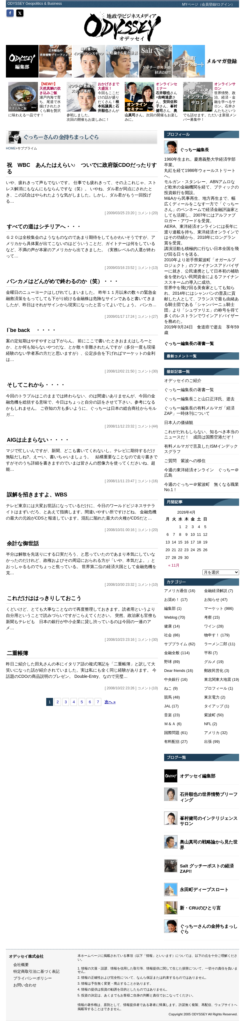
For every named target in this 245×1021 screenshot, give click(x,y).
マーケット (213, 608)
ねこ (168, 688)
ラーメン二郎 (215, 644)
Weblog (170, 617)
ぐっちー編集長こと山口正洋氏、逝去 (199, 398)
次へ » (110, 702)
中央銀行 (172, 679)
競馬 (168, 697)
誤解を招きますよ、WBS (37, 495)
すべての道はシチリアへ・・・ (44, 227)
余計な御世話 (23, 543)
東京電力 (212, 697)
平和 (208, 653)
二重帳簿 (17, 653)
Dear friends (174, 670)
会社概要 (21, 964)
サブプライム (175, 644)
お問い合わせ (24, 985)
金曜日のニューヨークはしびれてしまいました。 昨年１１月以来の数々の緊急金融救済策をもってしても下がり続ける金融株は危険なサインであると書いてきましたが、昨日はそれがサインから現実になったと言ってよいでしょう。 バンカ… (81, 298)
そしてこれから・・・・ (36, 385)
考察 (208, 617)
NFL (207, 724)
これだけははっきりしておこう (44, 598)
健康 (168, 626)
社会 (168, 635)
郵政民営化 (213, 670)
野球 (168, 661)
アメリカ (212, 732)
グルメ (210, 661)
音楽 (168, 715)
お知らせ (212, 599)
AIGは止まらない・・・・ (38, 440)
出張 (208, 741)
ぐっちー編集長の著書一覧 (189, 389)
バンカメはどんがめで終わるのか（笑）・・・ (63, 281)
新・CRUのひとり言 (200, 907)
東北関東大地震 (217, 679)
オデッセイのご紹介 (182, 380)
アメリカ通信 (175, 590)
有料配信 (172, 741)
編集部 (170, 608)
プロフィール (215, 688)
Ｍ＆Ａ (170, 724)
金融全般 (172, 653)
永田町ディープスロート (204, 889)
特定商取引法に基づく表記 (36, 971)
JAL (167, 706)
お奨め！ (172, 599)
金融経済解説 (215, 590)
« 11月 (174, 565)
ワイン (210, 626)
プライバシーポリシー (32, 978)
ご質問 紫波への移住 (185, 460)
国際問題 (172, 732)
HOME (11, 148)
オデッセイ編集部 (197, 775)
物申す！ (212, 635)
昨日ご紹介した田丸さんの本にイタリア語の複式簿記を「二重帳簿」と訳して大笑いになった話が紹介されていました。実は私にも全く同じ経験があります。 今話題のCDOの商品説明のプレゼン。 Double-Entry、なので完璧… (81, 670)
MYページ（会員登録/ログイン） (208, 4)
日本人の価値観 (178, 422)
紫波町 (210, 715)
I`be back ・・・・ (32, 330)
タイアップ (213, 706)
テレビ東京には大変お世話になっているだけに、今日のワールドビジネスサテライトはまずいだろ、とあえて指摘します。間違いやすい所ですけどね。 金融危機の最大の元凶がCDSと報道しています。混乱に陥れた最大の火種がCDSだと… (81, 511)
